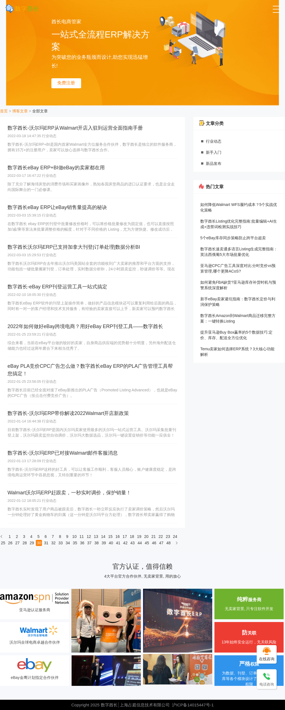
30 (39, 543)
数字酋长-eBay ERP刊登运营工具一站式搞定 (57, 286)
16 (117, 536)
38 (96, 543)
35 (75, 543)
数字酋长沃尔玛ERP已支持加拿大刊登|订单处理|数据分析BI (74, 247)
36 (82, 543)
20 (146, 536)
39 (104, 543)
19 (139, 536)
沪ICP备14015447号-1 (193, 705)
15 (110, 536)
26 (10, 543)
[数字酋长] (22, 8)
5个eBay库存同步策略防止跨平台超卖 (233, 238)
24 (175, 536)
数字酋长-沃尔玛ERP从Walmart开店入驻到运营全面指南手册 (75, 128)
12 (89, 536)
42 (125, 543)
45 (147, 543)
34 (68, 543)
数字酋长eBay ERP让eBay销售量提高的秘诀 (57, 207)
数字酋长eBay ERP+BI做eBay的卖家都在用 (56, 167)
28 (24, 543)
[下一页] (176, 544)
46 (154, 543)
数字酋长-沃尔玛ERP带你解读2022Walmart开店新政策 (68, 413)
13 (96, 536)
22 (161, 536)
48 (168, 543)
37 (89, 543)
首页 (4, 111)
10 (74, 536)
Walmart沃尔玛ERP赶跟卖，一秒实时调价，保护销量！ (69, 492)
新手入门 (213, 152)
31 (46, 543)
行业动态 (213, 141)
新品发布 (213, 163)
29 (32, 543)
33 (60, 543)
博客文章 (20, 111)
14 (103, 536)
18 (132, 536)
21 (153, 536)
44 (140, 543)
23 (168, 536)
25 (3, 543)
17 (124, 536)
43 (132, 543)
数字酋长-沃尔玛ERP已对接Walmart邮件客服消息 (63, 453)
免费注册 (66, 82)
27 (17, 543)
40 (111, 543)
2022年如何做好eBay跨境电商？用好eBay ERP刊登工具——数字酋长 (85, 326)
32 (53, 543)
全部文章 (40, 111)
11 (81, 536)
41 (118, 543)
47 (161, 543)
